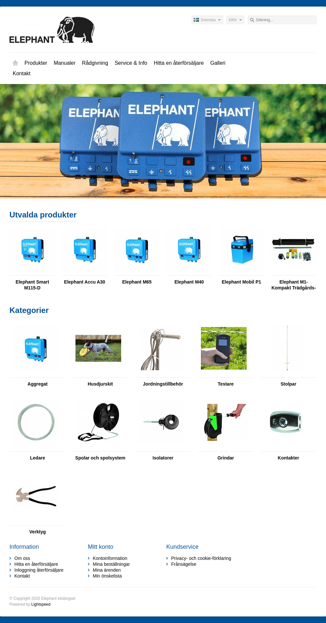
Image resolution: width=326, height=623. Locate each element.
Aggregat (37, 384)
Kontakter (288, 457)
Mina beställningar (111, 564)
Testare (226, 384)
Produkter (35, 63)
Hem (15, 63)
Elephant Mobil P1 (241, 282)
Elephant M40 (189, 282)
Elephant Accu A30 (84, 282)
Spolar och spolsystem (100, 457)
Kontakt (21, 73)
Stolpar (288, 384)
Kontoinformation (110, 558)
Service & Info (131, 63)
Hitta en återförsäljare (179, 63)
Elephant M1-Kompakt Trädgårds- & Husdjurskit (293, 285)
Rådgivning (95, 63)
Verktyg (37, 531)
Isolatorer (163, 457)
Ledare (37, 457)
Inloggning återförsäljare (38, 570)
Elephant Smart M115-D (32, 284)
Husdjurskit (100, 384)
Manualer (64, 63)
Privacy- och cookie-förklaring (201, 558)
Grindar (226, 457)
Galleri (217, 63)
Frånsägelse (183, 564)
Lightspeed (41, 604)
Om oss (22, 558)
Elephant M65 (137, 282)
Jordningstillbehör (163, 384)
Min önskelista (107, 576)
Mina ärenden (107, 570)
